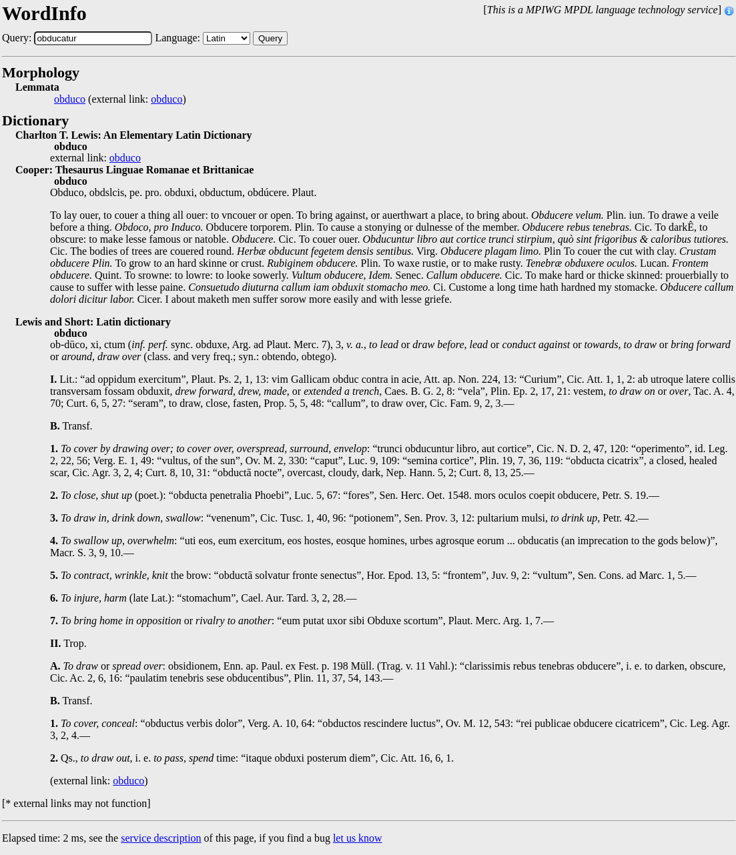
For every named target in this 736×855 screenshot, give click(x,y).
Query (270, 38)
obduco (69, 99)
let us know (357, 838)
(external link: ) (120, 99)
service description (161, 838)
